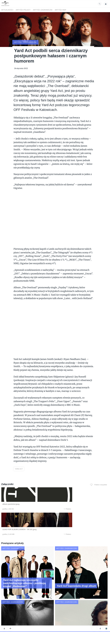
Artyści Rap (60, 10)
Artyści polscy (23, 10)
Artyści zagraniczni (42, 10)
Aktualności (7, 10)
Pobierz (31, 500)
